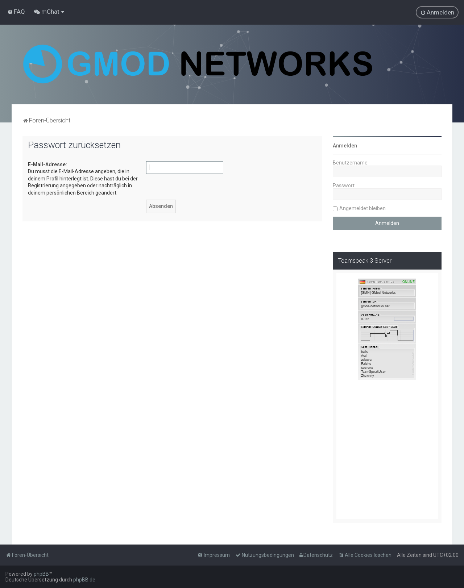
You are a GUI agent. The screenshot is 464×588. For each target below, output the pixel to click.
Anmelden (345, 146)
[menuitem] (16, 11)
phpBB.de (84, 580)
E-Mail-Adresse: (47, 164)
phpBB (41, 574)
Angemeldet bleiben (362, 208)
